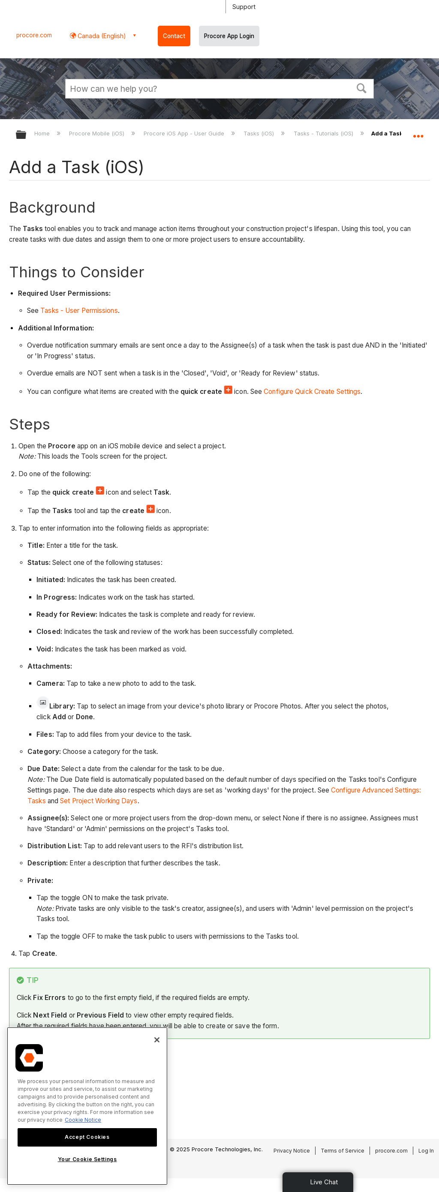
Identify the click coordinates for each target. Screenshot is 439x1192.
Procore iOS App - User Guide (185, 133)
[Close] (156, 1039)
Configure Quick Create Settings (312, 391)
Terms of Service (342, 1150)
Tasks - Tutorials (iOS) (324, 133)
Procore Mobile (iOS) (97, 133)
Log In (426, 1150)
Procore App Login (229, 36)
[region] (87, 1106)
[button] (362, 87)
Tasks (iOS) (260, 133)
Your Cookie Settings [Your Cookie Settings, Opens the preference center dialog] (87, 1159)
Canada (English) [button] (101, 35)
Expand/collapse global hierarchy (26, 135)
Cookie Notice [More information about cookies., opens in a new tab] (83, 1120)
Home (42, 133)
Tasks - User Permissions (78, 310)
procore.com (34, 35)
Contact (174, 36)
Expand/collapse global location (418, 132)
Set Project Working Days (98, 801)
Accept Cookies (87, 1137)
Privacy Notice (292, 1150)
